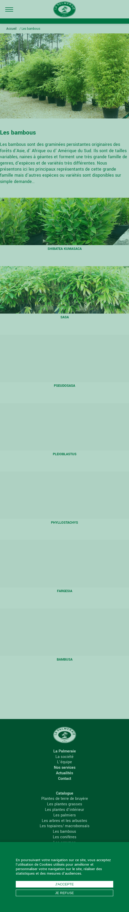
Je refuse (64, 893)
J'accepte (64, 884)
